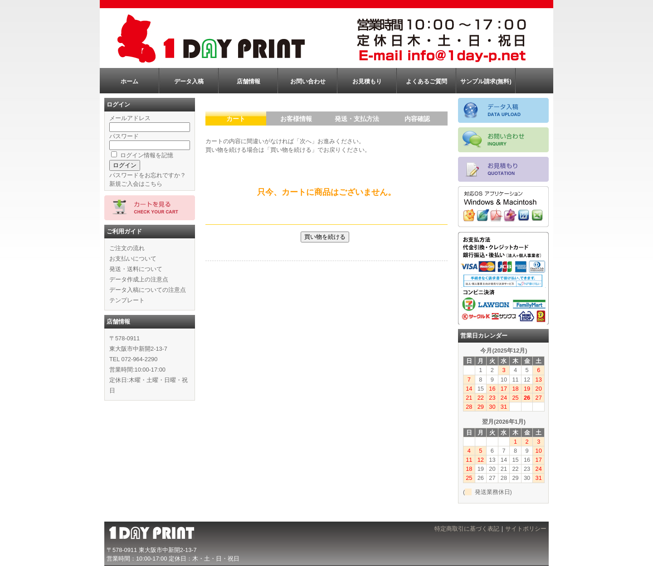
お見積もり (367, 81)
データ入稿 (189, 81)
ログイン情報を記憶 (142, 155)
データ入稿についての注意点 (147, 289)
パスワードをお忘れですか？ (147, 175)
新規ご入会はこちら (135, 183)
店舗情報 (248, 81)
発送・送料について (135, 269)
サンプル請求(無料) (486, 81)
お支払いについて (132, 258)
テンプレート (127, 300)
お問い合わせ (308, 81)
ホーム (129, 81)
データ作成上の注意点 (138, 279)
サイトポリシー (525, 528)
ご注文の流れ (127, 248)
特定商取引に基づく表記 (466, 528)
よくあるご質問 (426, 81)
